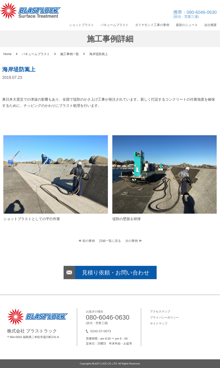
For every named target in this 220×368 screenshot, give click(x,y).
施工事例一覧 (69, 54)
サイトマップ (158, 323)
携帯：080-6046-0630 (195, 15)
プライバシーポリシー (164, 317)
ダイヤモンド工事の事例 (152, 25)
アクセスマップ (160, 311)
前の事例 (87, 241)
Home (7, 54)
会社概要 (210, 25)
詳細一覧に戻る (110, 241)
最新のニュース (187, 25)
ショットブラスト (81, 25)
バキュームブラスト (114, 25)
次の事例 (133, 241)
